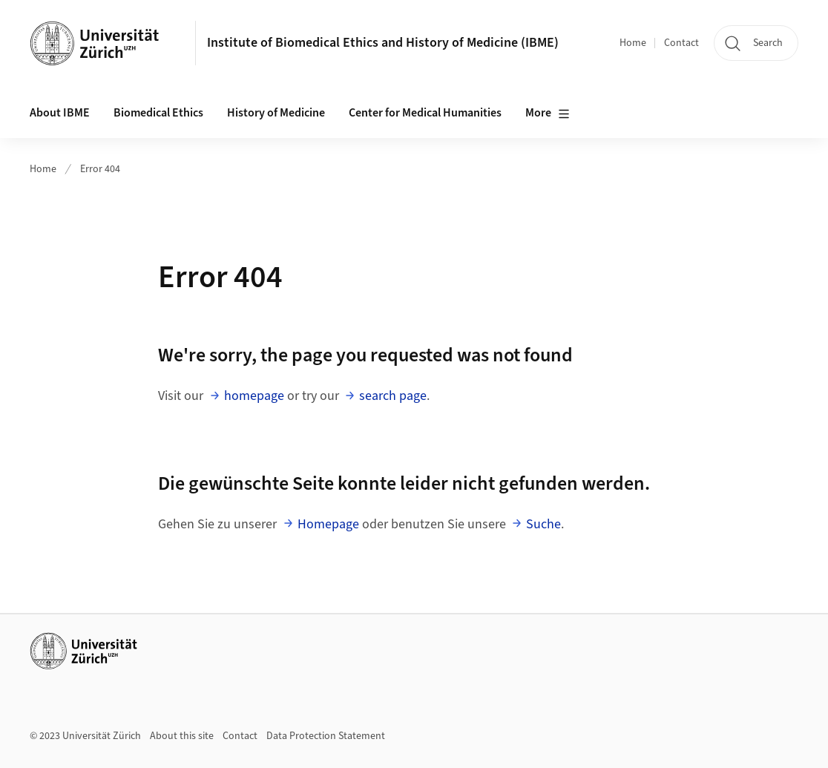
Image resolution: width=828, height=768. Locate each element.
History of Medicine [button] (276, 113)
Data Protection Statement (325, 736)
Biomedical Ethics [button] (158, 113)
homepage (254, 396)
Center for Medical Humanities (425, 113)
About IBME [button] (60, 113)
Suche (543, 524)
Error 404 (100, 169)
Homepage (328, 524)
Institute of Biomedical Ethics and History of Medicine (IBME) (383, 42)
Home (633, 43)
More (547, 113)
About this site (182, 736)
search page (393, 396)
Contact (681, 43)
